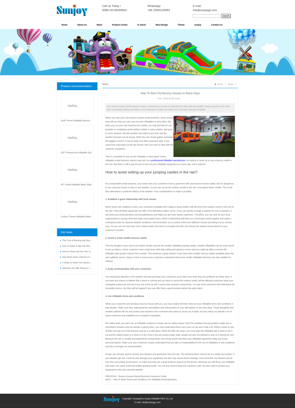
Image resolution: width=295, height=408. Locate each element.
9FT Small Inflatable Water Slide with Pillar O (77, 184)
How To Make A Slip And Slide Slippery (77, 246)
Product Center (120, 25)
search (226, 16)
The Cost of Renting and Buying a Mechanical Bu (77, 240)
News (99, 25)
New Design (162, 25)
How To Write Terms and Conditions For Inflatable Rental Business (145, 379)
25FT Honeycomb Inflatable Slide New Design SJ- (77, 152)
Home (64, 25)
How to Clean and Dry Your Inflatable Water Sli (77, 251)
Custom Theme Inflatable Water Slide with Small (77, 216)
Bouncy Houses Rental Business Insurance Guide (142, 376)
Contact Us (216, 25)
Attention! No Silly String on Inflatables (77, 268)
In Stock (141, 25)
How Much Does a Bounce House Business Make (77, 257)
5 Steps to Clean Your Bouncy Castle (77, 262)
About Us (82, 25)
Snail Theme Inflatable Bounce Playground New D (77, 120)
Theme (181, 25)
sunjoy (197, 25)
